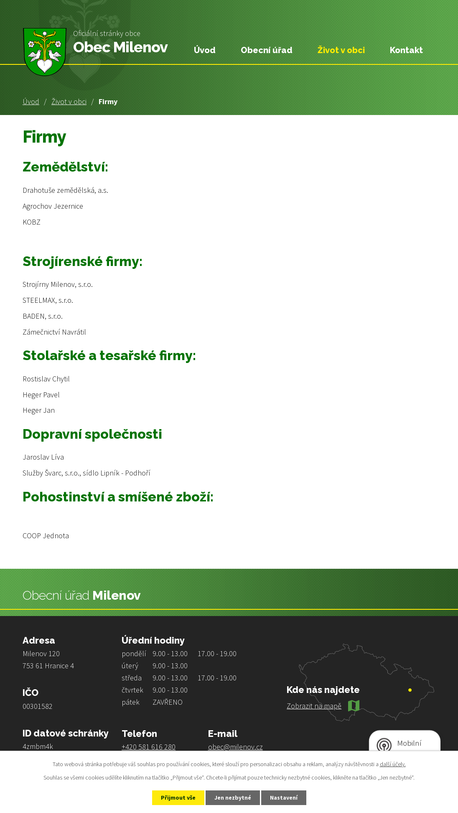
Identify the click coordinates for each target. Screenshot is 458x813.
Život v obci (69, 101)
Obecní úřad (267, 50)
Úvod (31, 101)
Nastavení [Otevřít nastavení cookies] (284, 797)
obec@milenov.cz (235, 747)
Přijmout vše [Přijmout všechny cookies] (178, 797)
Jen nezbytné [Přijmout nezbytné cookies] (232, 797)
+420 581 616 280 (149, 747)
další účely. (393, 764)
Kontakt (406, 50)
